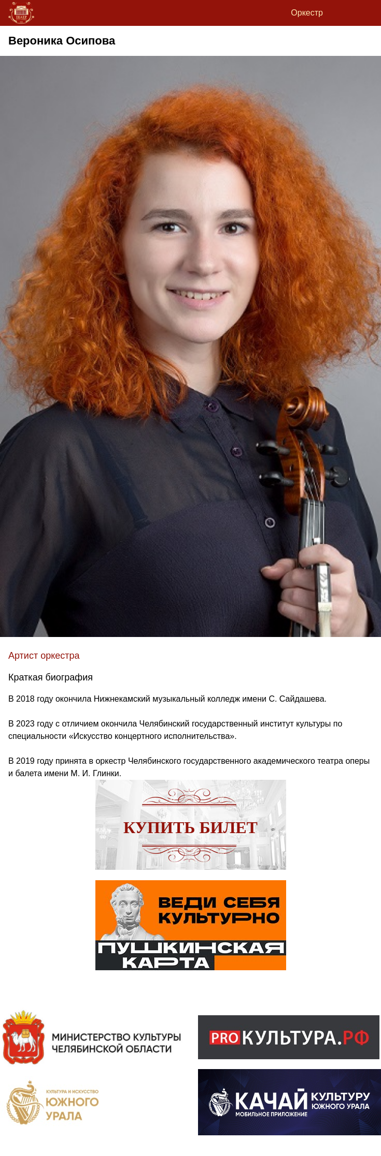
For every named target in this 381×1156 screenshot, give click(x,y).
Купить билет (190, 827)
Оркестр (307, 12)
